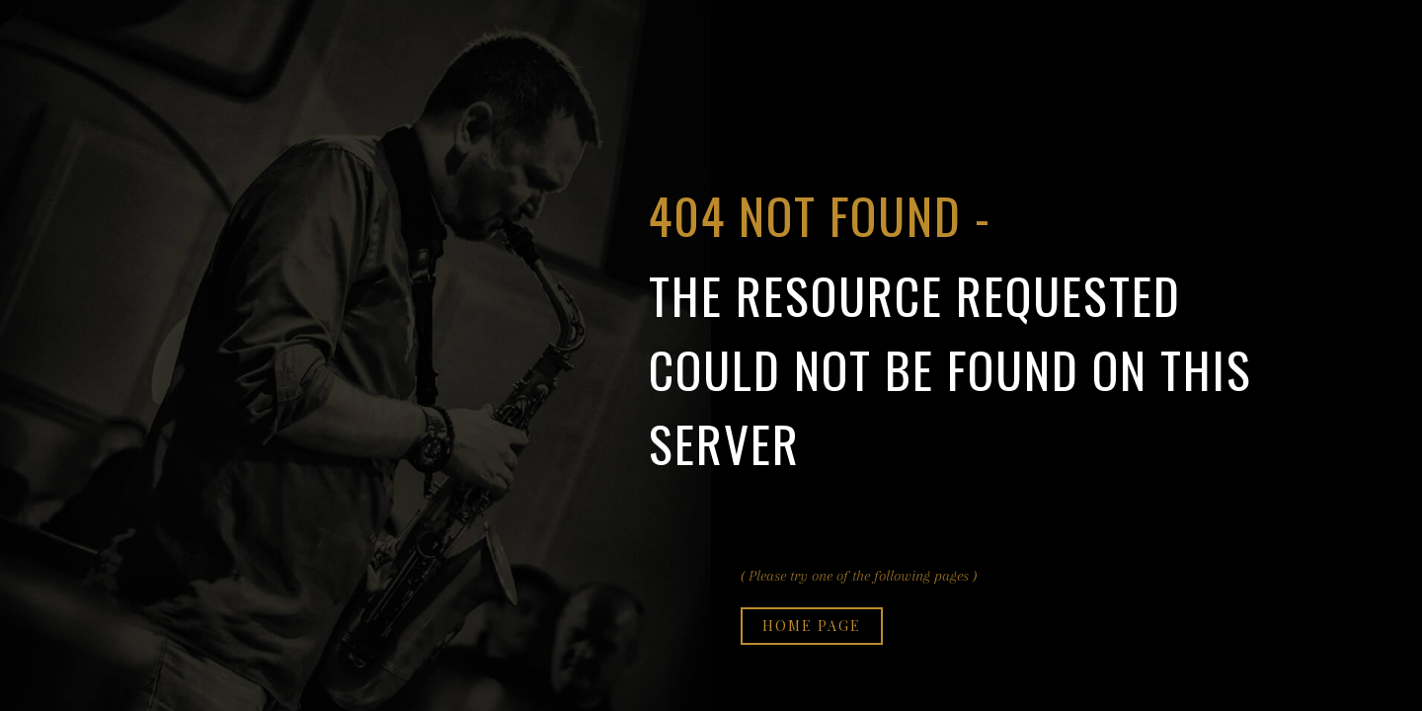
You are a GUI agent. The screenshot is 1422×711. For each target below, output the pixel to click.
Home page (811, 625)
